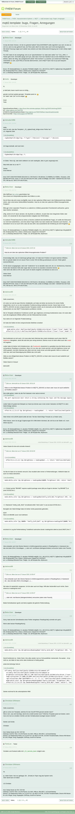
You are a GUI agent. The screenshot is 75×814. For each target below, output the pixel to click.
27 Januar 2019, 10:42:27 (9, 569)
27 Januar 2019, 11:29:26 (9, 643)
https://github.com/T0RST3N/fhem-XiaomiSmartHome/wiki (42, 112)
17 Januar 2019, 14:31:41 (9, 40)
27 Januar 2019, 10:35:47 (9, 542)
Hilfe (46, 811)
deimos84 (9, 292)
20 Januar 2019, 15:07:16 (9, 190)
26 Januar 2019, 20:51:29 (9, 295)
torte (7, 79)
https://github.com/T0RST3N (15, 110)
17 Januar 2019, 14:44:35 (9, 82)
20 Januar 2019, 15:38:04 (9, 243)
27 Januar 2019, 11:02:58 (9, 615)
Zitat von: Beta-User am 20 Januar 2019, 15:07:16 (20, 248)
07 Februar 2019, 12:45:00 (10, 767)
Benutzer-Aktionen (66, 31)
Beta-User (9, 38)
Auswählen (10, 135)
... (26, 31)
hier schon (15, 194)
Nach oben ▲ (70, 811)
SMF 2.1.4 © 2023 (5, 811)
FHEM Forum (13, 8)
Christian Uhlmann (12, 701)
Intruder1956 (10, 120)
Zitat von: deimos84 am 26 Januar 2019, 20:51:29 (20, 383)
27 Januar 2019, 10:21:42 (9, 442)
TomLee (8, 744)
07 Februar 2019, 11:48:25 (10, 704)
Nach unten (6, 31)
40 (27, 31)
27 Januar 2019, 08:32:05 (9, 378)
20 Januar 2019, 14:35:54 (9, 123)
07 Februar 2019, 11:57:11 (10, 747)
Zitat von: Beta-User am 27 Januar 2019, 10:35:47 (20, 574)
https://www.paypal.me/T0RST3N (23, 114)
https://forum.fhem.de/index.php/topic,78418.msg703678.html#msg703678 (40, 108)
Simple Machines (15, 811)
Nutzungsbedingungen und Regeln (57, 811)
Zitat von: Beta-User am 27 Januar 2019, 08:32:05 (20, 451)
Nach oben (5, 800)
